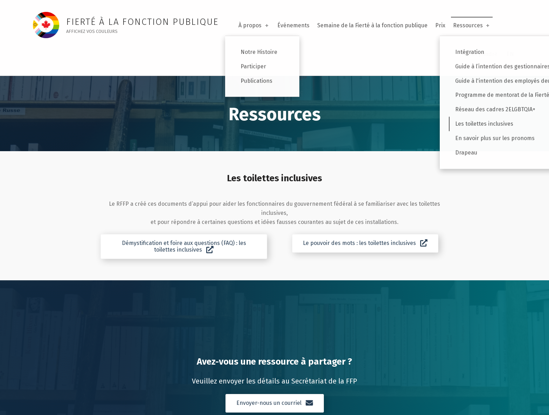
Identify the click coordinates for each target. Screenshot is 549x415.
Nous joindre (481, 54)
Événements (293, 25)
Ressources (472, 25)
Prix (440, 25)
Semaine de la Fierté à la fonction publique (372, 25)
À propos (253, 25)
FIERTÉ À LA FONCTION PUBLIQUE (142, 21)
